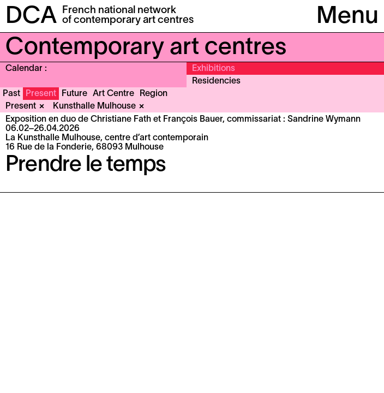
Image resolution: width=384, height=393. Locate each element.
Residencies (216, 81)
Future (74, 94)
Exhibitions (213, 69)
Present (41, 94)
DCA (31, 17)
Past (11, 94)
